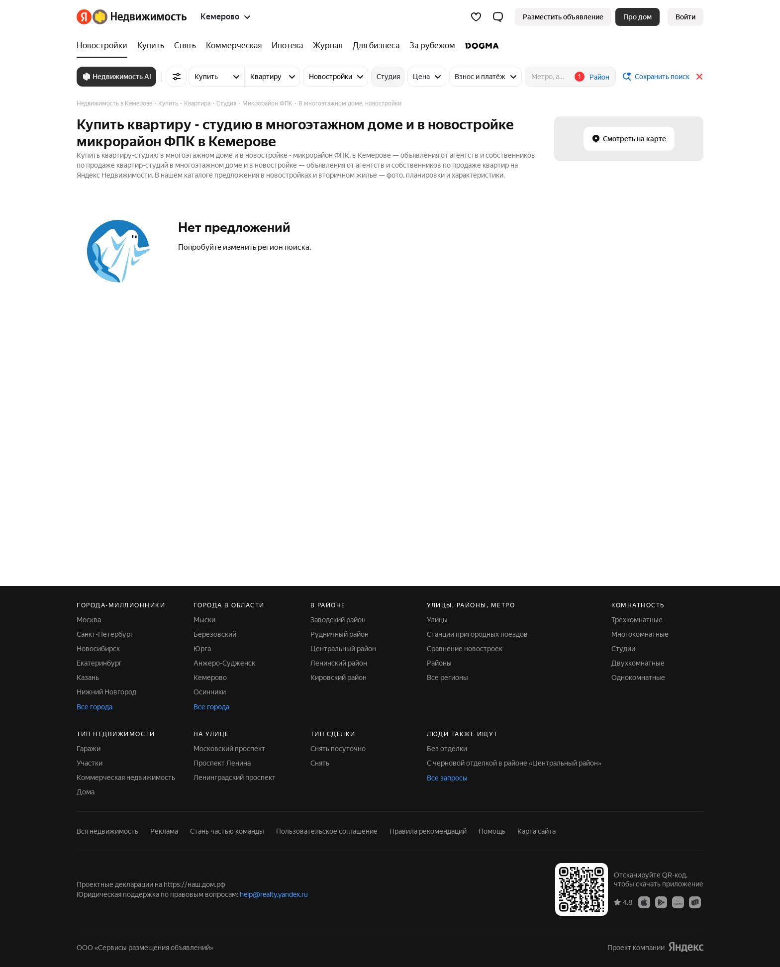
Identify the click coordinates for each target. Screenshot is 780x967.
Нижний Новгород (106, 692)
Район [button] (599, 77)
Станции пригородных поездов (477, 634)
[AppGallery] (678, 902)
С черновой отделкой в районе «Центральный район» (514, 763)
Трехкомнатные (637, 620)
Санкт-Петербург (105, 634)
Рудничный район (339, 634)
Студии (623, 649)
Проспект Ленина (222, 763)
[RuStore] (695, 902)
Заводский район (338, 620)
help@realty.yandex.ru (274, 894)
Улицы (437, 620)
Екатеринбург (99, 663)
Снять (319, 763)
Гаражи (88, 749)
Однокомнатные (638, 677)
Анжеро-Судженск (224, 663)
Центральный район (343, 649)
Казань (88, 677)
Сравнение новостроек (464, 649)
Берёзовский (215, 634)
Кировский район (338, 677)
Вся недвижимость (107, 831)
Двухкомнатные (638, 663)
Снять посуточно (338, 749)
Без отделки (447, 749)
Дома (86, 792)
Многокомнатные (640, 634)
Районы (439, 663)
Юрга (202, 649)
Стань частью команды (227, 831)
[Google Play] (661, 902)
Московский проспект (229, 749)
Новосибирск (98, 649)
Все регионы (447, 677)
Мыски (204, 620)
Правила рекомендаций (428, 831)
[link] (685, 17)
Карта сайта (536, 831)
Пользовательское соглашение (327, 831)
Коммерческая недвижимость (126, 777)
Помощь (492, 831)
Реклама (164, 831)
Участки (89, 763)
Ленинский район (338, 663)
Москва (89, 620)
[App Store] (644, 902)
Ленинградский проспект (235, 777)
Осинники (210, 692)
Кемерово (210, 677)
